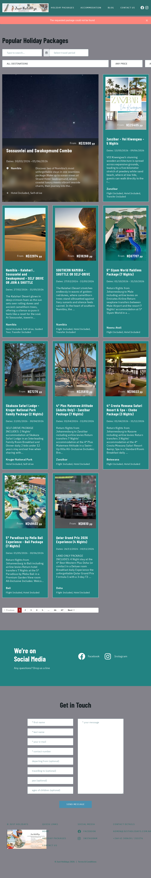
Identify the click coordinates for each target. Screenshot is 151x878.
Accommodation (91, 7)
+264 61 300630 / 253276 (128, 838)
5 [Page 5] (42, 610)
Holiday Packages (62, 7)
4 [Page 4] (36, 610)
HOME (45, 831)
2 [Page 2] (25, 610)
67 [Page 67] (62, 610)
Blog (111, 7)
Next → (71, 610)
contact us (49, 845)
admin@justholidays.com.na (128, 831)
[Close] (147, 20)
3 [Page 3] (31, 610)
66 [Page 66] (55, 610)
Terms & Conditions (87, 861)
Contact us (127, 7)
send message (75, 804)
